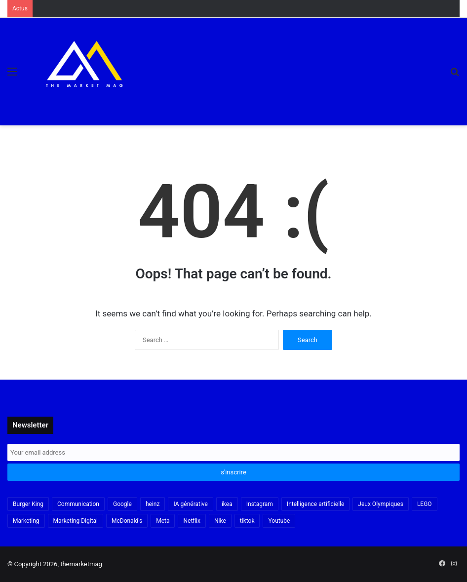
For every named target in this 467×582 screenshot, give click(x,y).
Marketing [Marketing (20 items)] (26, 520)
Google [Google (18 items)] (122, 504)
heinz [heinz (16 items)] (152, 504)
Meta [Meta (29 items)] (162, 520)
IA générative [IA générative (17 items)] (190, 504)
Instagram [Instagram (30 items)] (259, 504)
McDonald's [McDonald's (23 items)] (127, 520)
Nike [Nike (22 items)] (220, 520)
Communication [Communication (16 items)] (78, 504)
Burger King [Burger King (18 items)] (28, 504)
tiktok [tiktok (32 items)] (247, 520)
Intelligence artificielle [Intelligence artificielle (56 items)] (315, 504)
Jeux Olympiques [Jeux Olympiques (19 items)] (380, 504)
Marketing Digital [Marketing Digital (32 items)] (75, 520)
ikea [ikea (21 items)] (227, 504)
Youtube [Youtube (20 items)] (279, 520)
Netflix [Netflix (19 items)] (191, 520)
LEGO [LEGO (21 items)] (424, 504)
